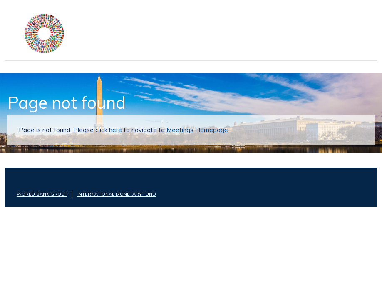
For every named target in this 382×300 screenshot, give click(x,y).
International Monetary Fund (113, 194)
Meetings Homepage (189, 129)
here (112, 129)
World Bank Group (41, 194)
